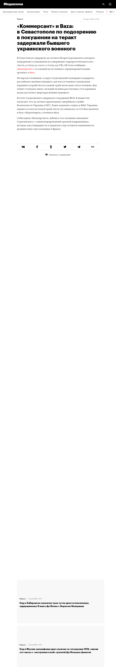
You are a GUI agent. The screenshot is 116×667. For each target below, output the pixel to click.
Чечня (45, 11)
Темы (5, 605)
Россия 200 (8, 634)
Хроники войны (33, 11)
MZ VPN (6, 627)
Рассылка (7, 619)
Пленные (100, 11)
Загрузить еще (60, 486)
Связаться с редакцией (58, 164)
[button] (110, 4)
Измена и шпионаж (59, 11)
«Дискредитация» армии (13, 11)
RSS (5, 612)
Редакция (7, 583)
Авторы (6, 597)
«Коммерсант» (25, 69)
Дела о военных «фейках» (82, 11)
